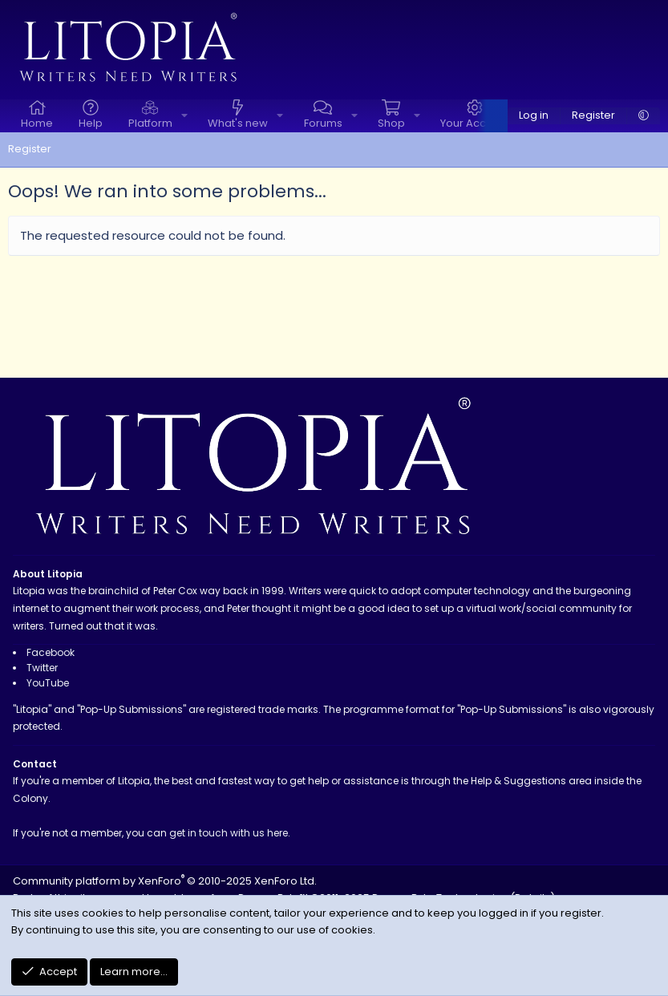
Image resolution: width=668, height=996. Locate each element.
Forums (323, 123)
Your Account (474, 123)
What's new (238, 123)
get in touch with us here (228, 833)
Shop (391, 123)
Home (37, 123)
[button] (184, 115)
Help (91, 123)
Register (29, 148)
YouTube (47, 683)
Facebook (50, 652)
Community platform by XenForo (165, 881)
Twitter (42, 667)
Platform (150, 123)
